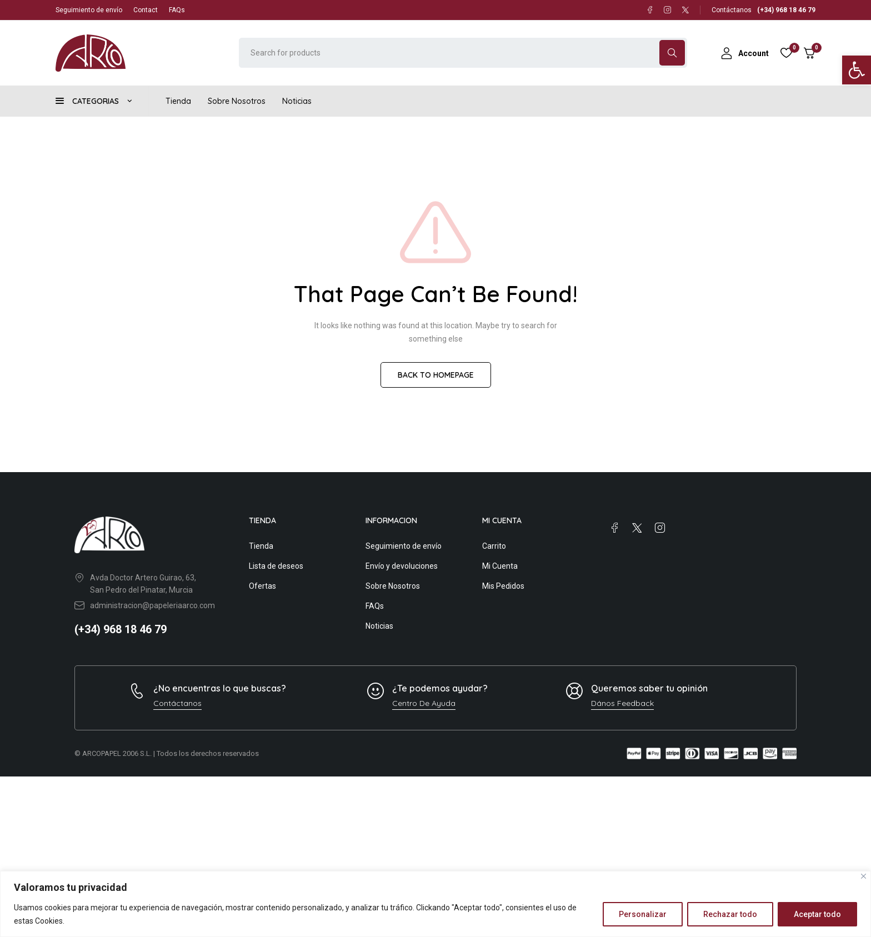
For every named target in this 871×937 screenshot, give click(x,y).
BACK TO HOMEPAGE (436, 375)
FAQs (177, 10)
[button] (856, 70)
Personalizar (643, 914)
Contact (145, 10)
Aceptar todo (817, 914)
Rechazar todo (730, 914)
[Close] (863, 876)
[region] (435, 904)
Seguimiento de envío (89, 10)
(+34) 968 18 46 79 (120, 629)
